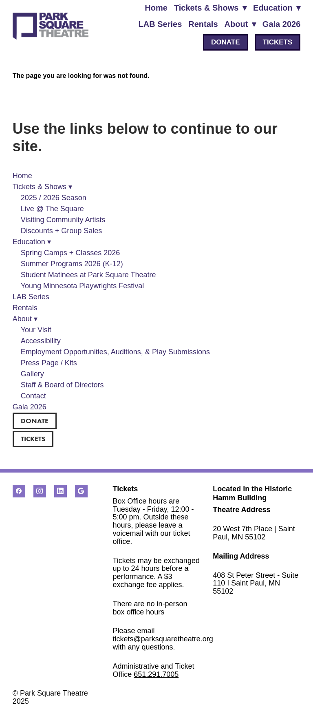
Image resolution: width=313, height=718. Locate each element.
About (240, 24)
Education (276, 7)
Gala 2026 (281, 24)
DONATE (225, 42)
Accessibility (41, 341)
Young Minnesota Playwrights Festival (82, 286)
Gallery (32, 374)
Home (156, 7)
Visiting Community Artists (63, 220)
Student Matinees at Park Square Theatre (88, 275)
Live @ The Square (52, 209)
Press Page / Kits (49, 363)
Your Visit (36, 330)
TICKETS (278, 42)
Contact (33, 396)
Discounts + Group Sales (61, 231)
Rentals (203, 24)
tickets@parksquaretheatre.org (162, 639)
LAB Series (160, 24)
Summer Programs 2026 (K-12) (72, 264)
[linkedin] (60, 491)
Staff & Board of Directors (62, 385)
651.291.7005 (156, 674)
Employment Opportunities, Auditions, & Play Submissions (115, 352)
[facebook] (19, 491)
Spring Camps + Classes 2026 (70, 253)
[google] (81, 491)
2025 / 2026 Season (53, 198)
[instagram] (39, 491)
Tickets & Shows (210, 7)
